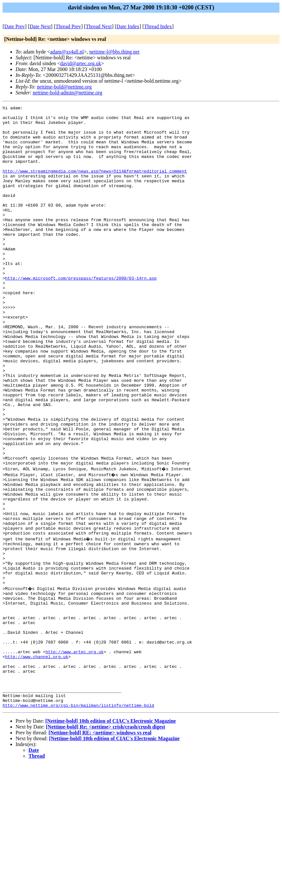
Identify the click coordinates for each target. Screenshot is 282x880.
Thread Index (158, 26)
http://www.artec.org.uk (75, 757)
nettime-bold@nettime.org (64, 87)
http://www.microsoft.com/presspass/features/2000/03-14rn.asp (81, 313)
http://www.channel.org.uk (36, 762)
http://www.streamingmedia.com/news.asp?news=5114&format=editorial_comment (95, 184)
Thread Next (99, 26)
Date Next (40, 26)
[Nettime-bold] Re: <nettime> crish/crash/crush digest (105, 842)
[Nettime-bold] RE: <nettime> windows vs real (100, 848)
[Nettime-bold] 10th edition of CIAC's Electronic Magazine (110, 836)
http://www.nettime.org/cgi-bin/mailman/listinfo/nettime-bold (78, 821)
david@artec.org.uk (80, 63)
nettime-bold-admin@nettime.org (67, 92)
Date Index (128, 26)
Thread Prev (68, 26)
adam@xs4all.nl (67, 51)
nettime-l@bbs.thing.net (114, 51)
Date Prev (14, 26)
